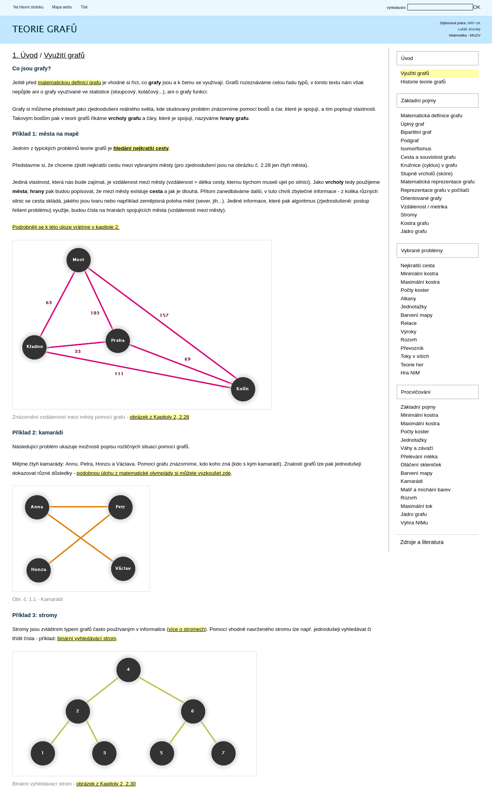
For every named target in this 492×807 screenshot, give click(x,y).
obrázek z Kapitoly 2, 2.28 (159, 417)
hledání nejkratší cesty (141, 148)
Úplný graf (412, 124)
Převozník (412, 348)
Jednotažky (414, 306)
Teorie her (412, 365)
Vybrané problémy (422, 250)
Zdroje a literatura (422, 542)
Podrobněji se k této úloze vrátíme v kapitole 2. (66, 227)
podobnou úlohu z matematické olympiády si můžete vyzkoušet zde (153, 473)
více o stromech (186, 629)
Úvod (407, 58)
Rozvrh (409, 340)
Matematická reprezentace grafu (438, 182)
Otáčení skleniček (421, 465)
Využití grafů (64, 55)
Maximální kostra (420, 282)
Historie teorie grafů (423, 82)
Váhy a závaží (417, 448)
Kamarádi (412, 481)
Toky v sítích (415, 356)
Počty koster (415, 290)
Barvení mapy (416, 315)
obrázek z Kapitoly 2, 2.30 (106, 784)
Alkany (408, 298)
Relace (409, 323)
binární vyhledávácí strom (86, 638)
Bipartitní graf (416, 132)
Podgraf (410, 140)
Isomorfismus (416, 148)
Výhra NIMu (414, 523)
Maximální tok (416, 506)
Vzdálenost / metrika (424, 207)
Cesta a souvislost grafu (428, 157)
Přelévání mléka (419, 456)
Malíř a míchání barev (425, 490)
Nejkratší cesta (418, 265)
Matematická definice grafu (431, 115)
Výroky (408, 331)
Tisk (84, 7)
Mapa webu (62, 7)
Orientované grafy (421, 198)
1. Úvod (25, 55)
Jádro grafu (414, 231)
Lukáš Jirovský (469, 29)
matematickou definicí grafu (69, 82)
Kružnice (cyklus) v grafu (429, 165)
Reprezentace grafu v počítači (435, 190)
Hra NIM (410, 373)
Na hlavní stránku (28, 7)
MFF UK (474, 23)
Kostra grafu (415, 223)
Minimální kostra (419, 273)
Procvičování (415, 392)
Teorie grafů (29, 32)
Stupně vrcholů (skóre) (426, 173)
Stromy (409, 215)
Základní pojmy (418, 100)
